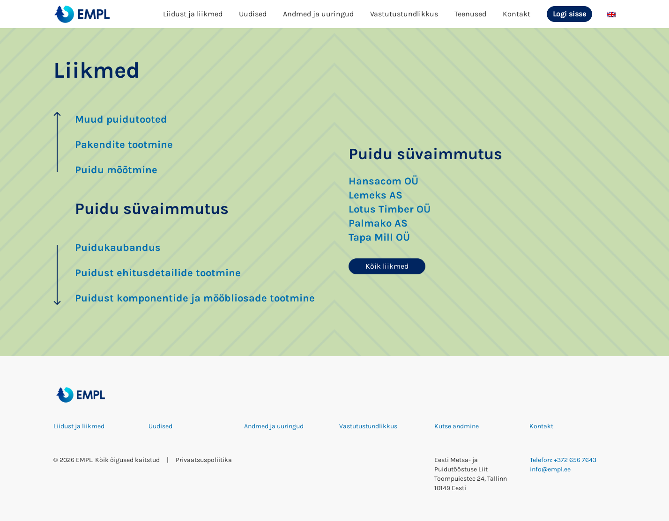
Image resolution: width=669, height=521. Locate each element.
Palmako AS (378, 223)
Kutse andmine (456, 426)
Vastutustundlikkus (404, 13)
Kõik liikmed (387, 266)
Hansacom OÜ (383, 181)
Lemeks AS (375, 195)
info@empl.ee (550, 469)
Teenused (470, 13)
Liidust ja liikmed (193, 13)
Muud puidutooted (121, 119)
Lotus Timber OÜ (390, 209)
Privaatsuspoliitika (204, 460)
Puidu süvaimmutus (152, 208)
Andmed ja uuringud (318, 13)
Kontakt (516, 13)
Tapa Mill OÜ (379, 237)
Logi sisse (569, 13)
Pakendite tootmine (124, 145)
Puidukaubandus (118, 248)
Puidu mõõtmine (116, 170)
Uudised (253, 13)
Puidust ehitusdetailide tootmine (158, 273)
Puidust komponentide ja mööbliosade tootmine (195, 298)
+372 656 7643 (575, 460)
